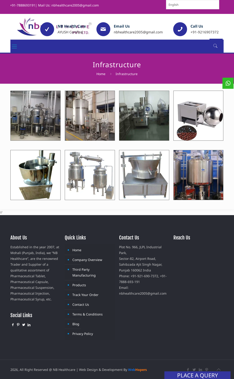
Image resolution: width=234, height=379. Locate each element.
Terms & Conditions (87, 314)
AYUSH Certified (70, 32)
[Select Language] (192, 4)
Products (79, 285)
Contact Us (80, 304)
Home (100, 74)
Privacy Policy (82, 333)
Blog (75, 324)
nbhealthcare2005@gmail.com (138, 32)
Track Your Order (85, 295)
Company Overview (87, 260)
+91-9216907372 (205, 32)
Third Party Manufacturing (84, 272)
